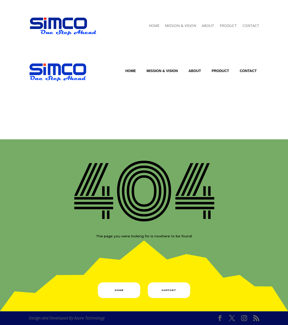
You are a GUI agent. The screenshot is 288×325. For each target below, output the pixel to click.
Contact (250, 25)
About (208, 25)
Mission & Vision (180, 25)
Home (154, 25)
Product (228, 25)
